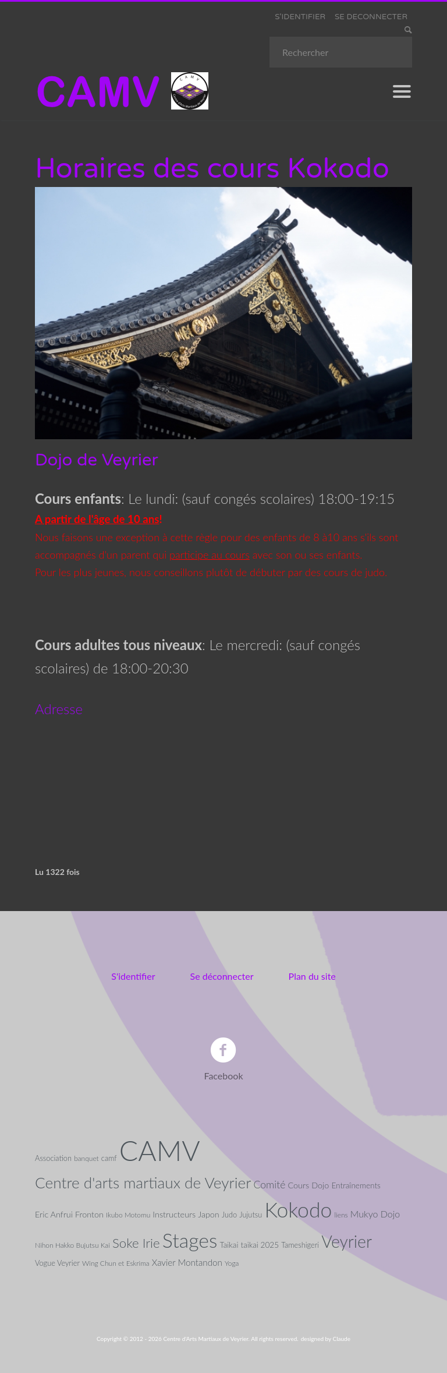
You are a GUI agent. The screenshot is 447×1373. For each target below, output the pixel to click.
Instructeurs (174, 1214)
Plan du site (312, 976)
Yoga (232, 1263)
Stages (190, 1240)
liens (340, 1214)
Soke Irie (136, 1243)
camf (109, 1158)
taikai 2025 (260, 1245)
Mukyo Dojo (375, 1213)
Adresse (59, 708)
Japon (208, 1214)
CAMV (159, 1150)
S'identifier (133, 976)
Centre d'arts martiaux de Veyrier (143, 1182)
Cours (298, 1185)
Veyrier (346, 1241)
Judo (229, 1214)
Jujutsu (250, 1214)
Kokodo (298, 1209)
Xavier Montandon (187, 1262)
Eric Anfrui (54, 1214)
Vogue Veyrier (57, 1263)
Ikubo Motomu (128, 1214)
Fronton (89, 1214)
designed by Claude (325, 1338)
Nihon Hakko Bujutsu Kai (72, 1245)
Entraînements (355, 1185)
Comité (270, 1184)
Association (53, 1158)
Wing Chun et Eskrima (116, 1263)
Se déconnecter (222, 976)
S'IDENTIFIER (300, 17)
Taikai (228, 1245)
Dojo (320, 1185)
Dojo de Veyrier (96, 460)
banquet (86, 1158)
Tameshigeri (300, 1245)
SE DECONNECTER (371, 17)
